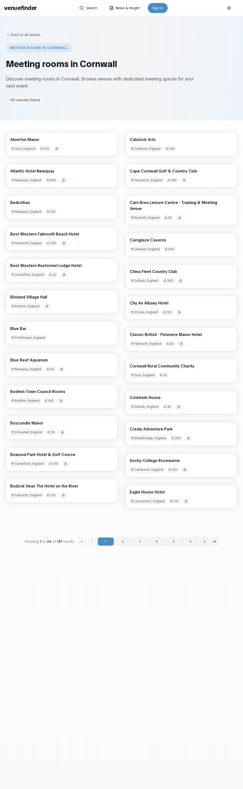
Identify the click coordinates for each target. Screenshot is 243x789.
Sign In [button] (157, 8)
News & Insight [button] (124, 8)
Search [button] (88, 8)
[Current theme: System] (229, 8)
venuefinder (20, 8)
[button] (62, 144)
